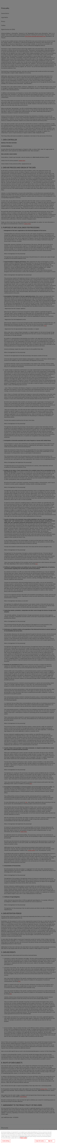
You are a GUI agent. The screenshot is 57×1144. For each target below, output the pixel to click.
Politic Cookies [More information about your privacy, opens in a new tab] (23, 1139)
